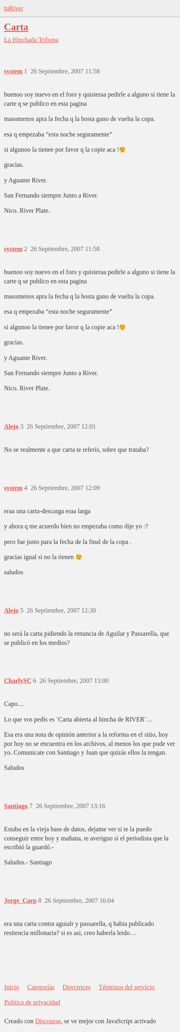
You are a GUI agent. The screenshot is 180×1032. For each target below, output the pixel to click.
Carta (16, 27)
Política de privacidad (32, 1002)
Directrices (76, 987)
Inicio (11, 987)
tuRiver (13, 8)
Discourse (48, 1021)
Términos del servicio (127, 987)
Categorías (40, 987)
